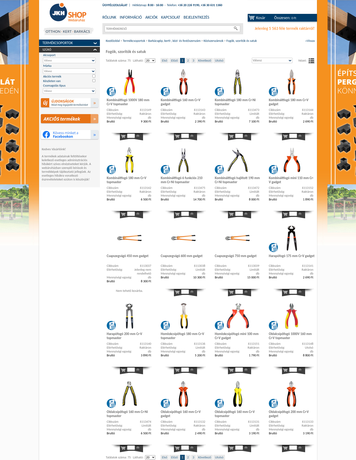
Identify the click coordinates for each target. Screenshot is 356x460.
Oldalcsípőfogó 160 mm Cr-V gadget (181, 414)
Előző (174, 60)
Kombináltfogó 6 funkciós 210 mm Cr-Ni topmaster (182, 180)
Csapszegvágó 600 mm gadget (182, 256)
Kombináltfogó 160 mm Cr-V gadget (180, 102)
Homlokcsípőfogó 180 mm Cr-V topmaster (182, 336)
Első (164, 60)
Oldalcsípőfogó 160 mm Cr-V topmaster (235, 414)
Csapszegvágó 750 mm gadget (236, 256)
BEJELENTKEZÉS (196, 17)
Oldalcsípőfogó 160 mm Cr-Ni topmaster (127, 414)
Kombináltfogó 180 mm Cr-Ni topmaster (235, 102)
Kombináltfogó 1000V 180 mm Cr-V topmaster (128, 102)
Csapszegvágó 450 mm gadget (127, 256)
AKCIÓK (151, 17)
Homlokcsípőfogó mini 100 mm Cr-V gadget (237, 336)
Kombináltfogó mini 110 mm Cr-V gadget (291, 180)
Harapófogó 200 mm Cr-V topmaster (124, 336)
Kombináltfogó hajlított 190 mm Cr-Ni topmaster (237, 180)
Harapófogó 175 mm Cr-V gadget (291, 256)
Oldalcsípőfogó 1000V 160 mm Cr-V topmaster (290, 336)
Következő (204, 60)
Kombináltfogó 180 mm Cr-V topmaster (126, 180)
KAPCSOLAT (170, 17)
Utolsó (219, 60)
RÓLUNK (109, 17)
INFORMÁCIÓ (131, 17)
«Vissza (310, 41)
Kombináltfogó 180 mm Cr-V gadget (289, 102)
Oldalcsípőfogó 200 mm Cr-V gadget (289, 414)
